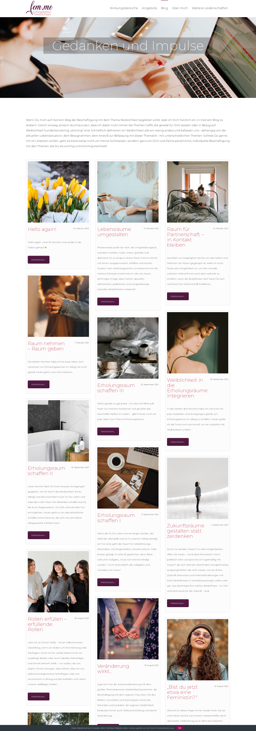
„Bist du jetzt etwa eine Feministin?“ (184, 693)
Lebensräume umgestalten (114, 231)
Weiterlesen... (38, 259)
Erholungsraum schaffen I (116, 517)
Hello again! (42, 229)
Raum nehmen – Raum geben (46, 346)
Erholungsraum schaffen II (46, 470)
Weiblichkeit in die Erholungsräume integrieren (187, 388)
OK (179, 728)
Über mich (180, 8)
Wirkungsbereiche (124, 8)
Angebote (149, 8)
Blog (164, 8)
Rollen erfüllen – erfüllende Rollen (47, 624)
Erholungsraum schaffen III (116, 388)
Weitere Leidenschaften (210, 8)
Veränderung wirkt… (115, 668)
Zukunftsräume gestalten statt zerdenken (185, 531)
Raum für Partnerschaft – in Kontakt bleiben (185, 237)
